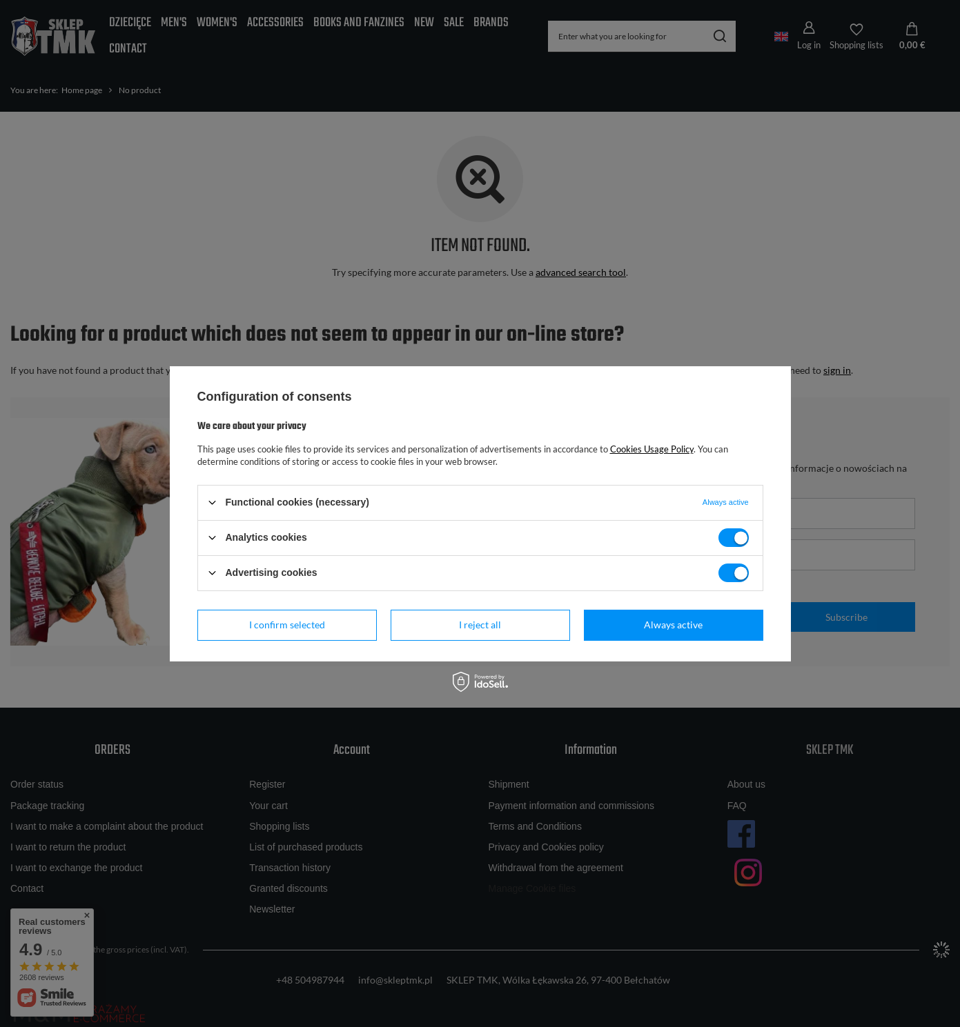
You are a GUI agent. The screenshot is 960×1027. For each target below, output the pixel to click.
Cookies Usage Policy (652, 448)
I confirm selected (287, 624)
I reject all (480, 624)
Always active (673, 624)
